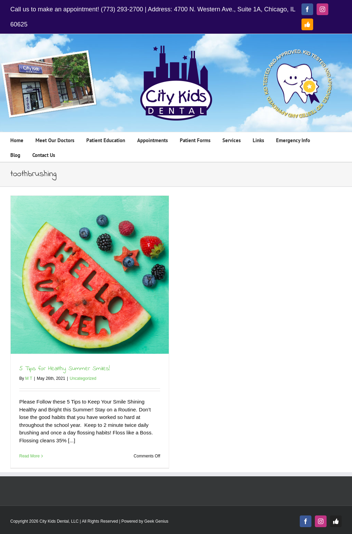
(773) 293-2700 (122, 9)
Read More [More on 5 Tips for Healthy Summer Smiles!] (29, 456)
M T (28, 378)
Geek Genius (156, 521)
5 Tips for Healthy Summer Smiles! (64, 368)
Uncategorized (83, 378)
